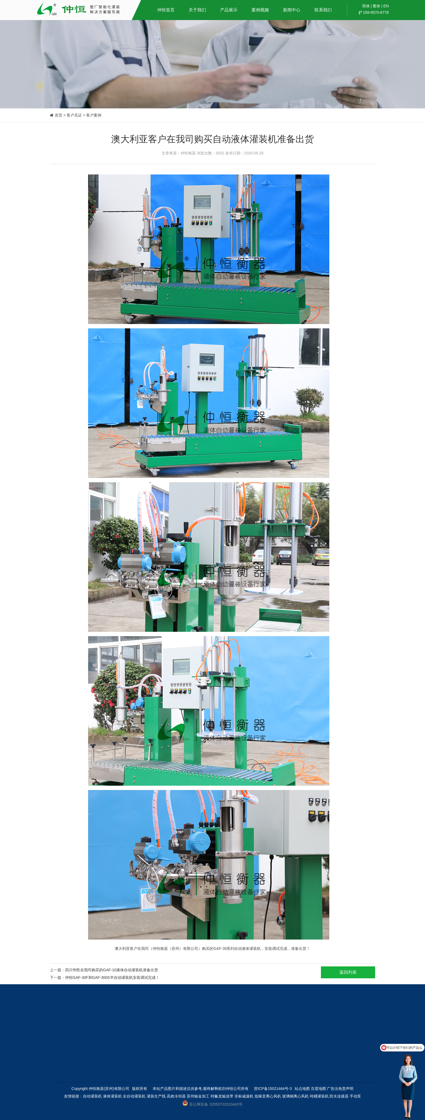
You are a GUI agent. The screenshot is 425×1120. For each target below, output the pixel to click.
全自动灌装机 (134, 1096)
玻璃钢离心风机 (295, 1096)
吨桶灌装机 (319, 1096)
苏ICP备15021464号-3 (273, 1088)
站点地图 (302, 1088)
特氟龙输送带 (222, 1096)
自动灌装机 (92, 1096)
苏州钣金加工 (198, 1096)
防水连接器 (339, 1096)
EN (386, 6)
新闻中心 (291, 10)
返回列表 (348, 972)
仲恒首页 (166, 10)
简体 (366, 6)
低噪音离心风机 (268, 1096)
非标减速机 (243, 1096)
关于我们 (197, 10)
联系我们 (323, 10)
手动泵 (355, 1096)
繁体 (376, 6)
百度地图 (318, 1088)
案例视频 (260, 10)
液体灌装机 (112, 1096)
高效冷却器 (176, 1096)
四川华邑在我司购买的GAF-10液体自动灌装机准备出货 (111, 970)
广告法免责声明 (340, 1088)
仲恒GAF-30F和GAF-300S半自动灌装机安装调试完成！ (112, 977)
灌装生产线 (156, 1096)
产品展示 (228, 10)
